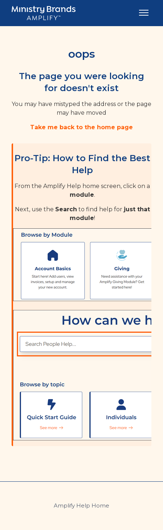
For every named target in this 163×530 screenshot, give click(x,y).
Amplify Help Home (81, 505)
